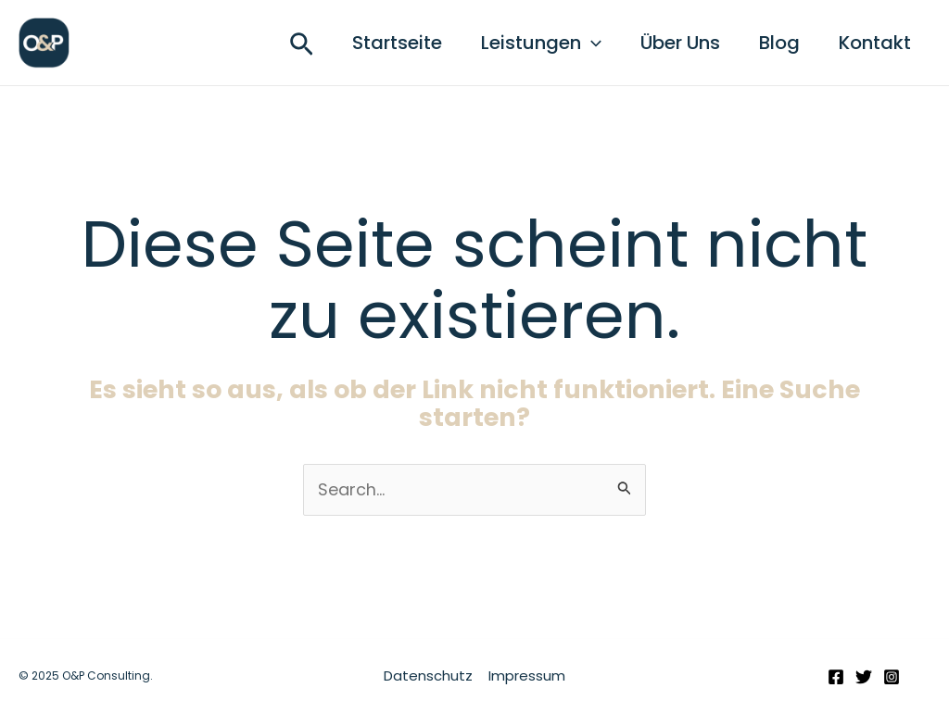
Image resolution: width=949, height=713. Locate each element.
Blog (771, 43)
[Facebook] (836, 677)
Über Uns (666, 43)
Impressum (525, 675)
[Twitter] (863, 677)
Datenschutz (429, 675)
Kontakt (872, 43)
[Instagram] (891, 677)
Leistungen (522, 42)
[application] (572, 42)
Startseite (372, 43)
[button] (273, 48)
